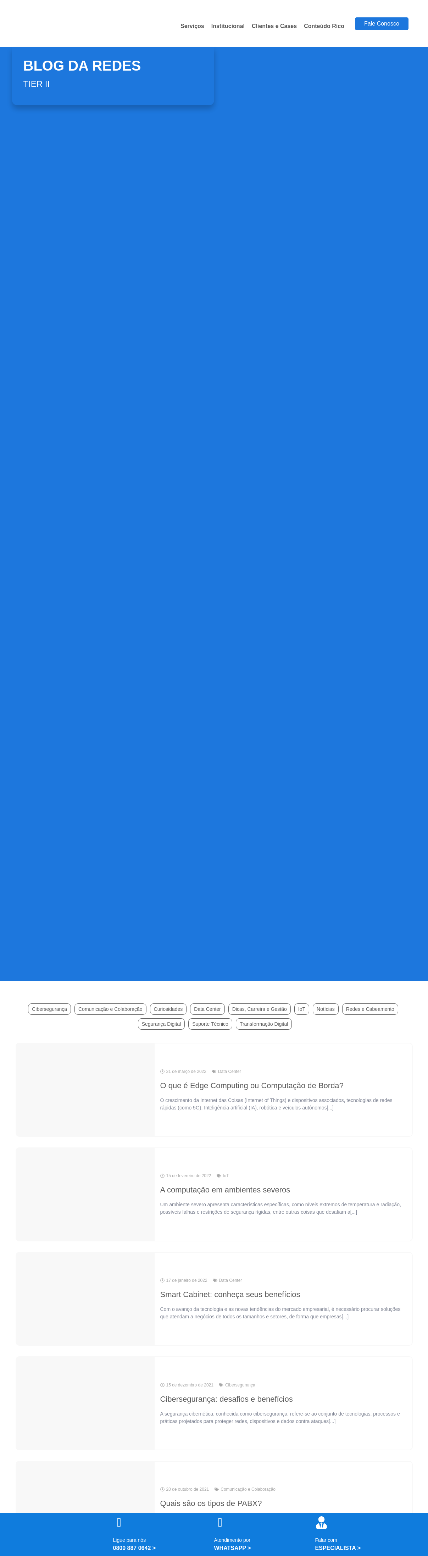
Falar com (326, 1540)
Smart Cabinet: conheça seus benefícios (230, 1294)
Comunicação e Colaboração (110, 1009)
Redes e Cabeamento (370, 1009)
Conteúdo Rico (324, 26)
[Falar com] (321, 1522)
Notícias (326, 1009)
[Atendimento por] (220, 1522)
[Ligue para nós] (119, 1522)
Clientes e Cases (274, 26)
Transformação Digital (264, 1024)
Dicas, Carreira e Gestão (259, 1009)
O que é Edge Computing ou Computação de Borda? (252, 1085)
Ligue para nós (129, 1540)
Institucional (228, 26)
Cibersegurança (49, 1009)
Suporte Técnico (210, 1024)
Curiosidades (168, 1009)
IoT (301, 1009)
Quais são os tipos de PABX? (211, 1503)
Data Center (207, 1009)
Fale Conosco (381, 24)
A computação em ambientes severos (225, 1189)
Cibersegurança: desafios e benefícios (226, 1399)
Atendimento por (232, 1540)
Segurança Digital (161, 1024)
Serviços (192, 26)
